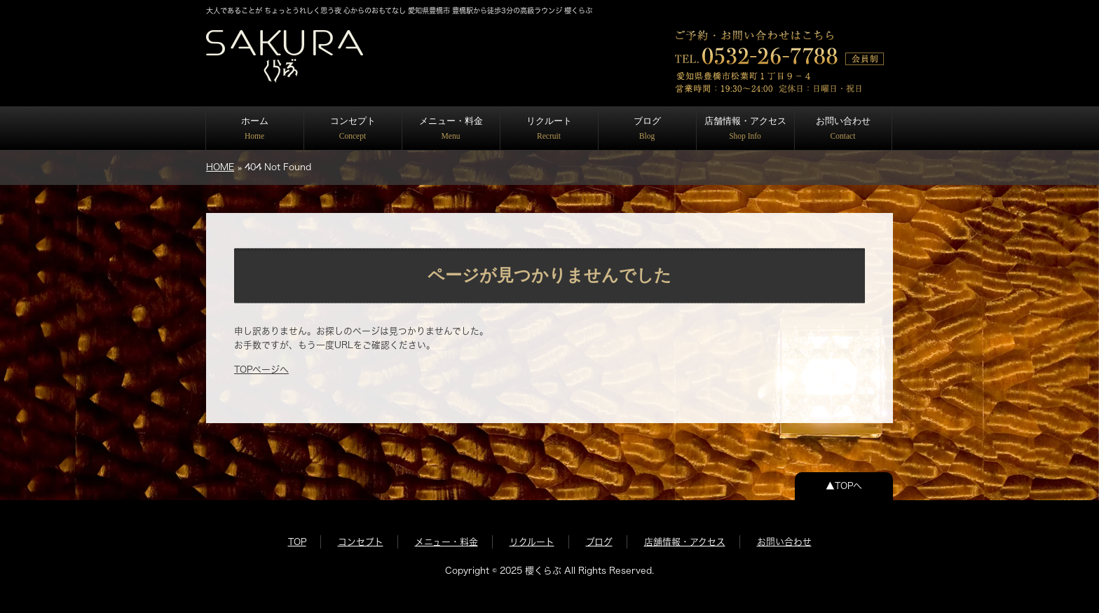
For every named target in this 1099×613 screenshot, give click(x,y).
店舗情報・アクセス (745, 127)
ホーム (254, 127)
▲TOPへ (844, 485)
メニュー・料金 (451, 127)
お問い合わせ (843, 127)
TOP (297, 541)
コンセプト (353, 127)
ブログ (647, 127)
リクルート (549, 127)
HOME (220, 167)
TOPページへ (261, 369)
